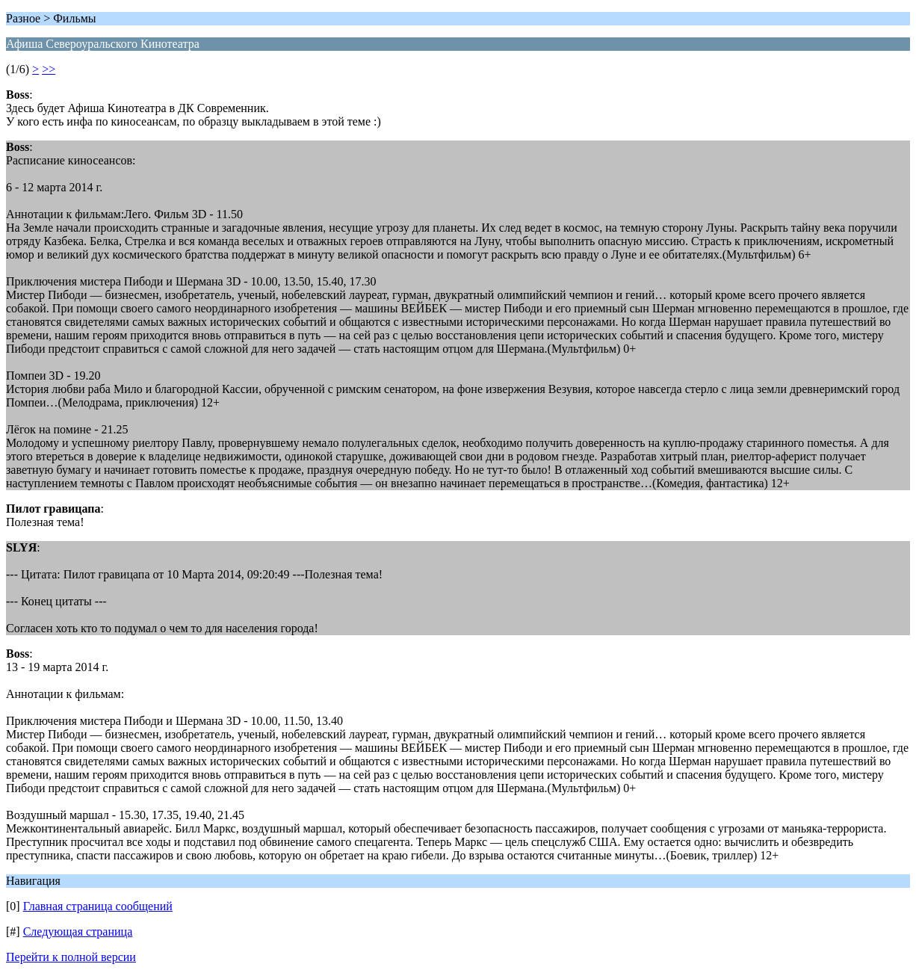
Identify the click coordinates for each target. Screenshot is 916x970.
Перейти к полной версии (71, 957)
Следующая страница (78, 931)
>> (48, 69)
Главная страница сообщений (98, 906)
